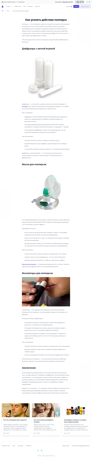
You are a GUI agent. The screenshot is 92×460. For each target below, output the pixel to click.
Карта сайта (65, 446)
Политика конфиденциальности (81, 446)
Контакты (37, 6)
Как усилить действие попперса (21, 11)
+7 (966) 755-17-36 (79, 2)
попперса (25, 106)
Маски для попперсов (29, 264)
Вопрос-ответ (18, 6)
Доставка (30, 6)
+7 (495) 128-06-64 (79, 1)
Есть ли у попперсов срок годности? (15, 420)
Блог (24, 6)
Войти (76, 6)
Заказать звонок (85, 6)
